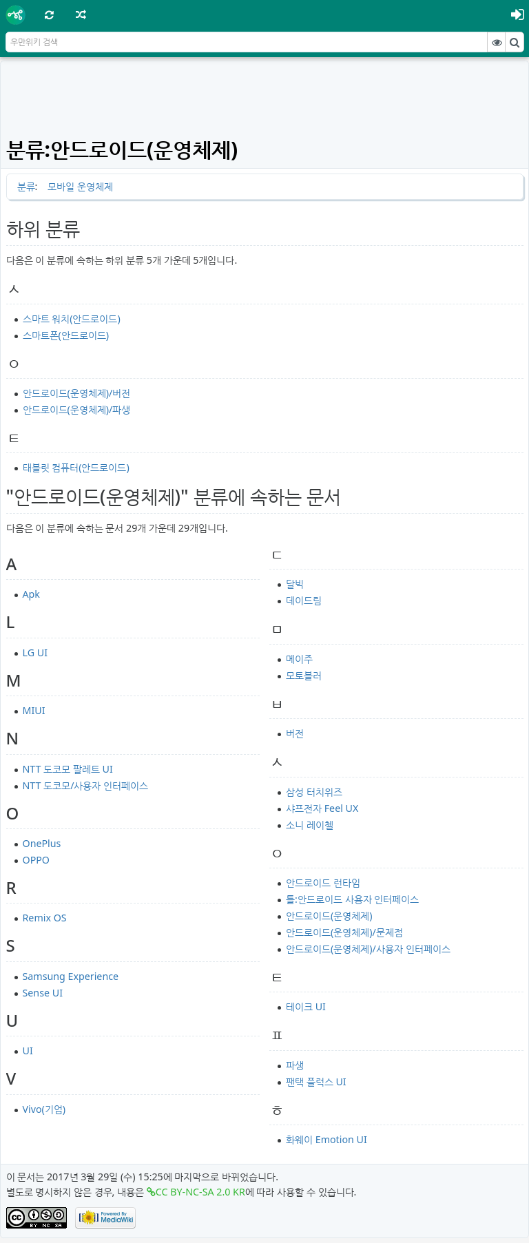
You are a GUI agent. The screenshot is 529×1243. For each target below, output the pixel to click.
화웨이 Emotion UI (326, 1139)
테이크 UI (306, 1006)
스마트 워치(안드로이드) (72, 318)
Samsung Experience (71, 976)
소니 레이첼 (309, 824)
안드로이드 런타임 (323, 882)
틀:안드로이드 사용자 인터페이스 (352, 899)
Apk (31, 593)
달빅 (295, 583)
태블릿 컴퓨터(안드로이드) (76, 467)
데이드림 (304, 600)
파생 (295, 1065)
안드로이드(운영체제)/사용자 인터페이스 (368, 948)
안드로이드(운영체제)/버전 (77, 392)
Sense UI (43, 992)
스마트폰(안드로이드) (66, 335)
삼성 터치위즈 (314, 791)
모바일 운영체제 (80, 186)
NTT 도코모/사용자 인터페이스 (86, 785)
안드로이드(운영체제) (329, 915)
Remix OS (45, 917)
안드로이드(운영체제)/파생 (77, 409)
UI (28, 1050)
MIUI (34, 710)
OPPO (36, 859)
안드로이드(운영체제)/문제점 (344, 932)
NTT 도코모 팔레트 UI (68, 768)
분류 (26, 186)
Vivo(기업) (44, 1109)
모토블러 (304, 675)
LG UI (35, 652)
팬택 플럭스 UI (316, 1081)
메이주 (299, 658)
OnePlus (42, 843)
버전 (295, 733)
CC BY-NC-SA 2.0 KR (200, 1191)
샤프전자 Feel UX (322, 808)
